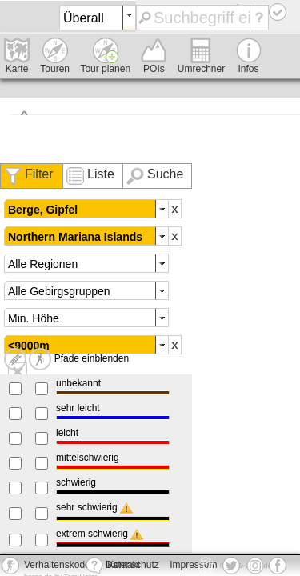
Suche (165, 174)
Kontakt (113, 565)
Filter (39, 174)
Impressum (193, 564)
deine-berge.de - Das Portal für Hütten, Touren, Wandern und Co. (18, 18)
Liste (100, 174)
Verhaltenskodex (59, 564)
